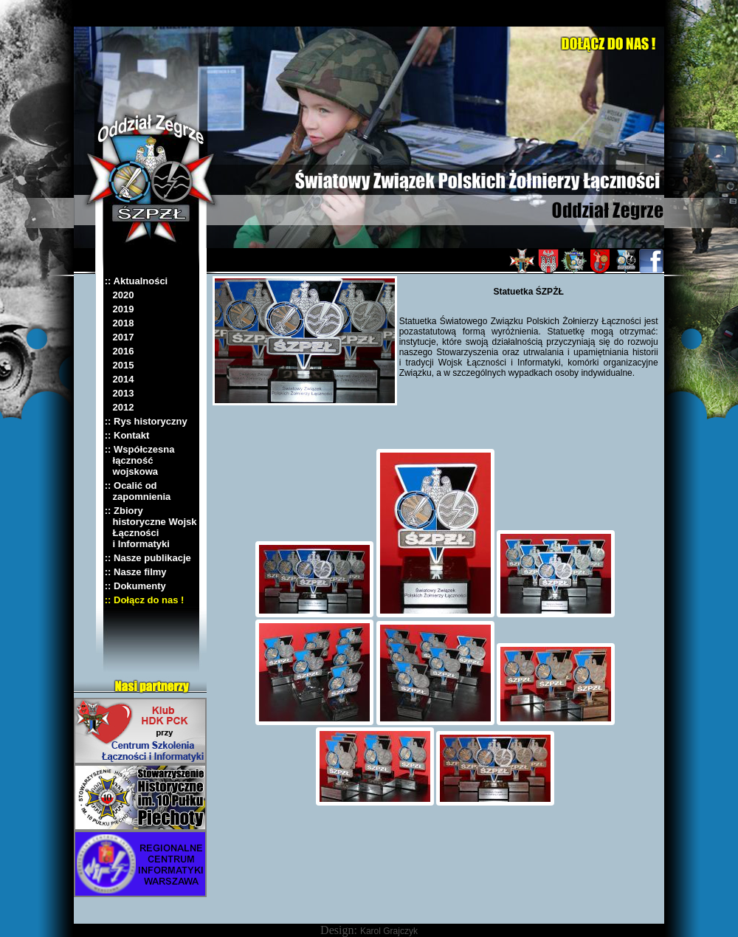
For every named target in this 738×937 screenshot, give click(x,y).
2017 (119, 337)
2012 (119, 407)
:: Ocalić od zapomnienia (138, 491)
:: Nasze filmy (136, 571)
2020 (119, 295)
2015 (119, 365)
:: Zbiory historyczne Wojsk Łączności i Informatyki (151, 527)
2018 (119, 323)
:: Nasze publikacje (148, 557)
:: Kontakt (127, 435)
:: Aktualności (136, 280)
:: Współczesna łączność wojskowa (140, 460)
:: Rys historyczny (146, 421)
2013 (119, 393)
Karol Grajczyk (389, 931)
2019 (119, 309)
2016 (119, 351)
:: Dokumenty (135, 585)
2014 (119, 379)
